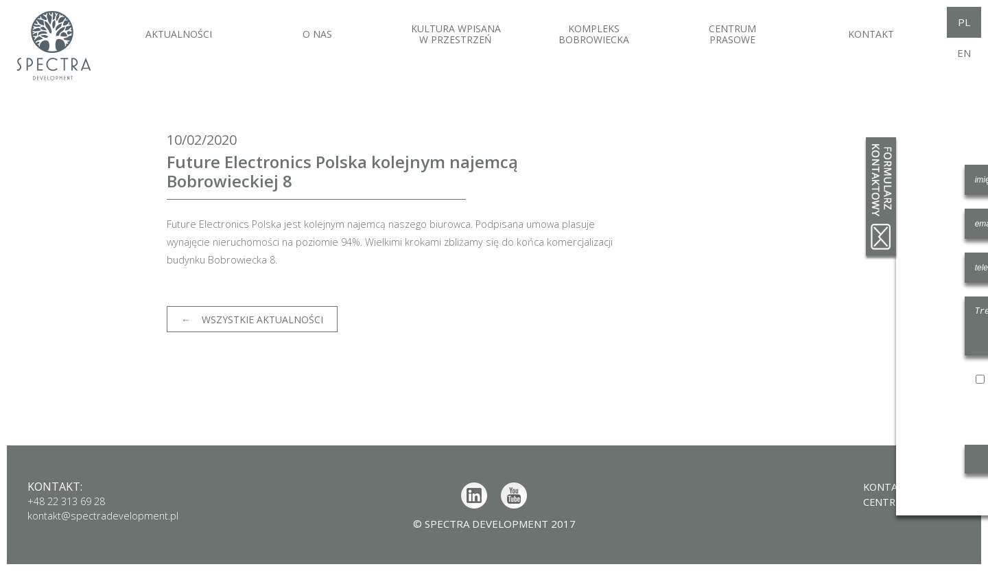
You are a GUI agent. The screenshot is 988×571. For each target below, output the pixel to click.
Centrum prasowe (909, 501)
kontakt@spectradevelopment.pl (105, 515)
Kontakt (883, 486)
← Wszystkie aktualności (252, 319)
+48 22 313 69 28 (70, 501)
